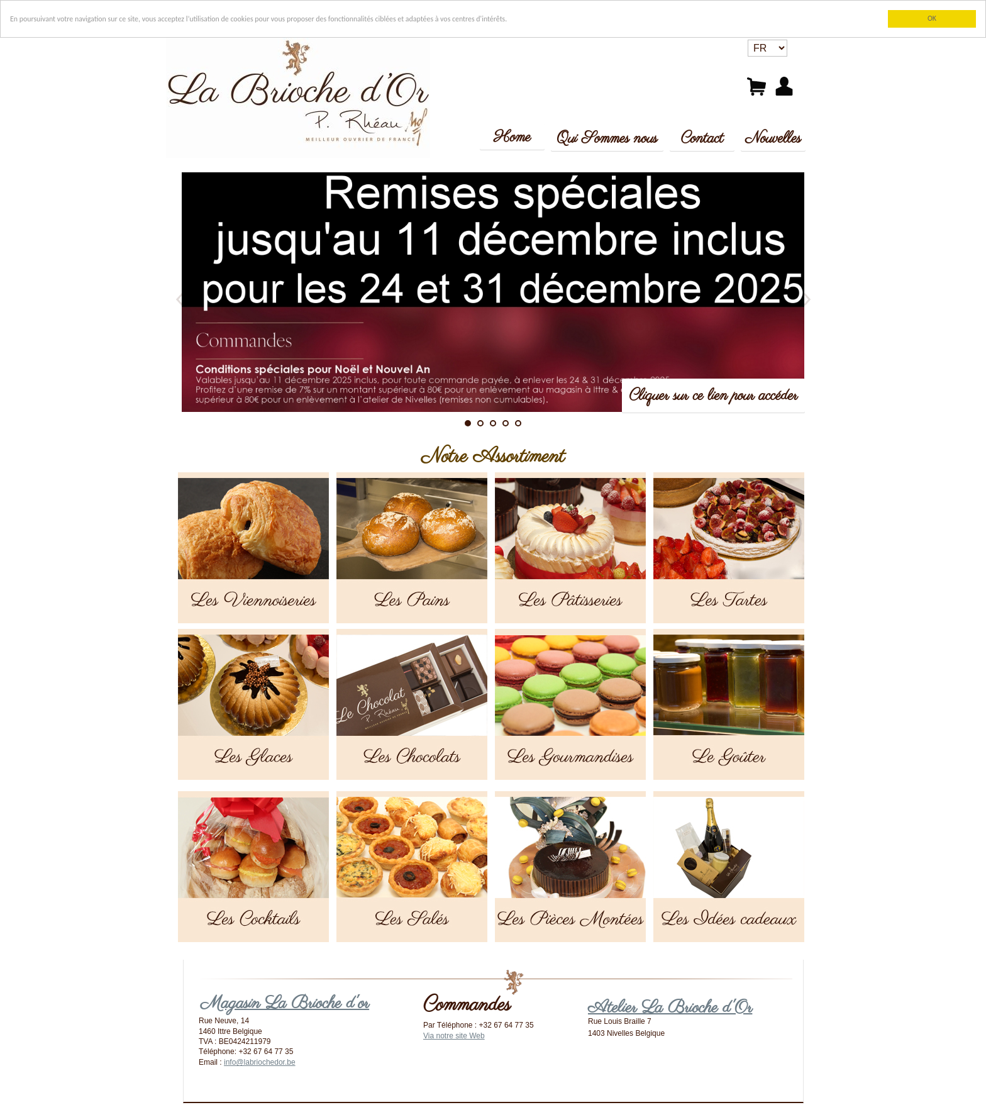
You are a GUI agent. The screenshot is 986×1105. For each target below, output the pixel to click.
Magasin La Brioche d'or (285, 1003)
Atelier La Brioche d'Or (670, 1007)
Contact (702, 138)
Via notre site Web (454, 1035)
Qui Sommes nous (607, 138)
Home (512, 137)
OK (932, 18)
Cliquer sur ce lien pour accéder (713, 396)
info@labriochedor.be (260, 1062)
